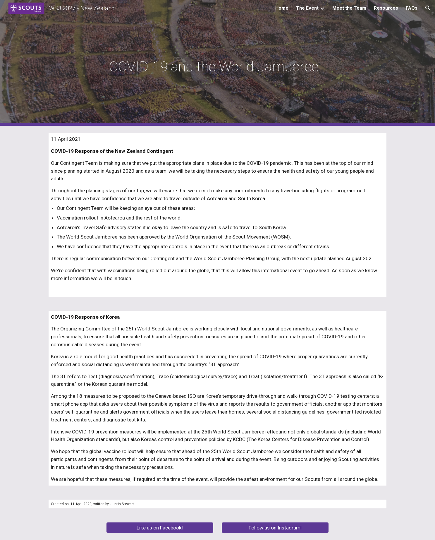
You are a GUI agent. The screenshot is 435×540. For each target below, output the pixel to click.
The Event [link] (307, 8)
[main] (217, 63)
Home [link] (281, 8)
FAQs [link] (411, 8)
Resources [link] (386, 8)
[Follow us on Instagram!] (275, 528)
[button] (428, 8)
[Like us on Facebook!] (160, 528)
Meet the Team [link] (349, 8)
